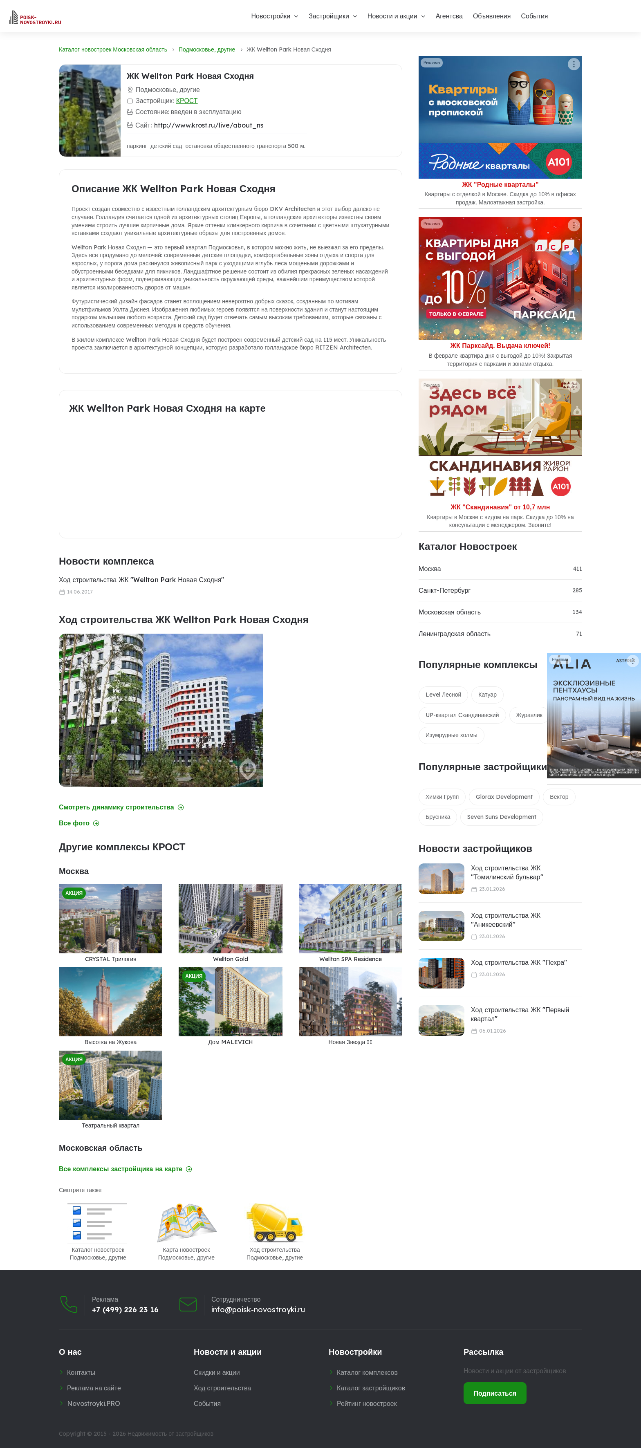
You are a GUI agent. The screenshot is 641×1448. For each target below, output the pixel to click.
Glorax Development (504, 796)
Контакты (81, 1372)
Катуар (487, 694)
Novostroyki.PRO (93, 1403)
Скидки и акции (217, 1372)
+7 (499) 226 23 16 (125, 1309)
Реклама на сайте (94, 1388)
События (534, 16)
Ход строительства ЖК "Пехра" (519, 962)
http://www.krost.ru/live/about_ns (208, 125)
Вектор (559, 796)
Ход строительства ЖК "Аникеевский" (505, 919)
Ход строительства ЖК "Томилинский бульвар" (507, 872)
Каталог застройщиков (371, 1388)
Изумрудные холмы (451, 735)
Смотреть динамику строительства (121, 807)
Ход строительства (222, 1388)
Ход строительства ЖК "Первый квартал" (520, 1014)
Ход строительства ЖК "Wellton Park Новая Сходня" (141, 580)
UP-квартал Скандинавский (462, 715)
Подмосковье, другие (207, 49)
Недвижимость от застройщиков (170, 1433)
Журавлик (529, 715)
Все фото (79, 823)
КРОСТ (187, 100)
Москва (430, 569)
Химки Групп (442, 796)
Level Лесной (443, 694)
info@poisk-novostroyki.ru (258, 1309)
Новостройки (270, 16)
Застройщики (329, 16)
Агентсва (449, 16)
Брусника (438, 816)
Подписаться (495, 1393)
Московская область (450, 612)
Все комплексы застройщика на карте (125, 1169)
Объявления (492, 16)
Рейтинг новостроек (367, 1403)
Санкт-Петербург (445, 590)
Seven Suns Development (501, 816)
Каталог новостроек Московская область (113, 49)
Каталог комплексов (367, 1372)
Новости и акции (392, 16)
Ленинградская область (455, 634)
